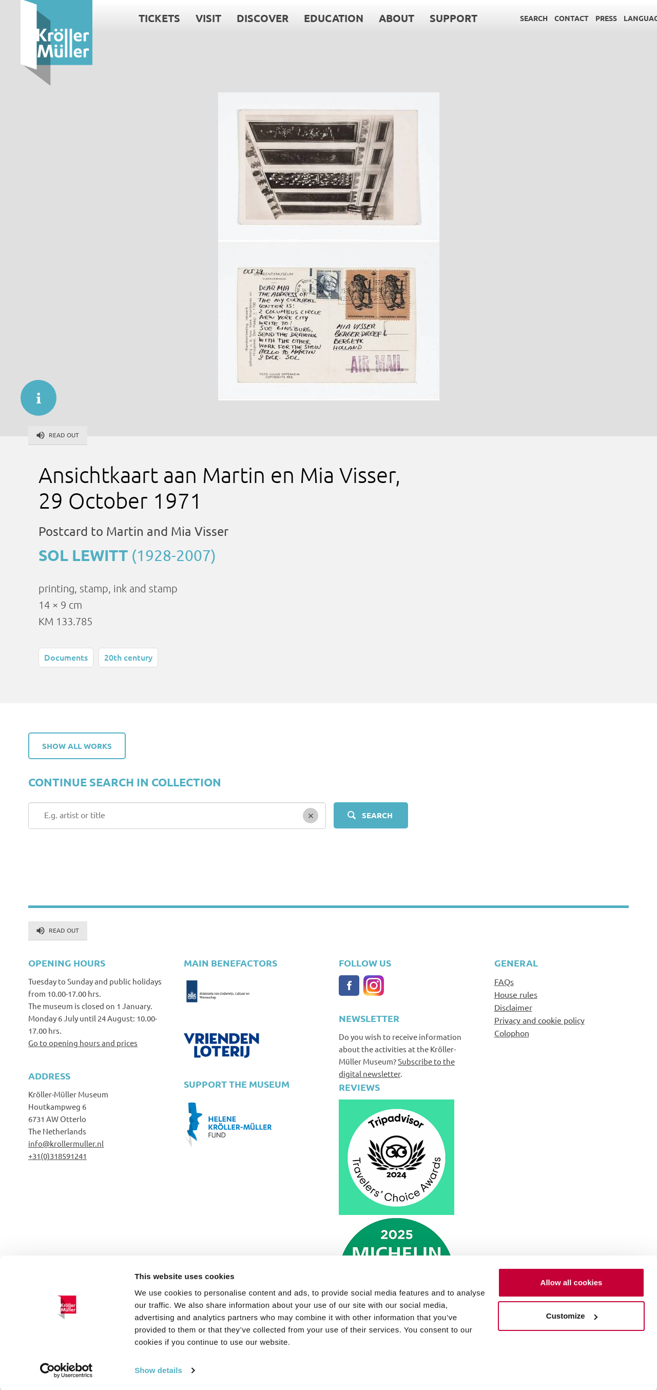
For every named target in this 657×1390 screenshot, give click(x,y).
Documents (66, 657)
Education (313, 18)
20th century (128, 657)
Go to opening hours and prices (83, 1043)
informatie (33, 393)
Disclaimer (513, 1007)
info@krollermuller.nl (66, 1143)
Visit (188, 18)
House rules (515, 994)
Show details (158, 1369)
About (376, 18)
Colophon (511, 1033)
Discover (242, 18)
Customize (571, 1315)
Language (623, 18)
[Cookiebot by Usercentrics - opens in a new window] (66, 1370)
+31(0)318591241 (57, 1156)
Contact (551, 18)
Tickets (139, 18)
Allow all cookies (571, 1282)
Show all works (77, 746)
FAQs (504, 981)
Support (433, 18)
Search (513, 18)
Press (585, 18)
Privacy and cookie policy (539, 1020)
